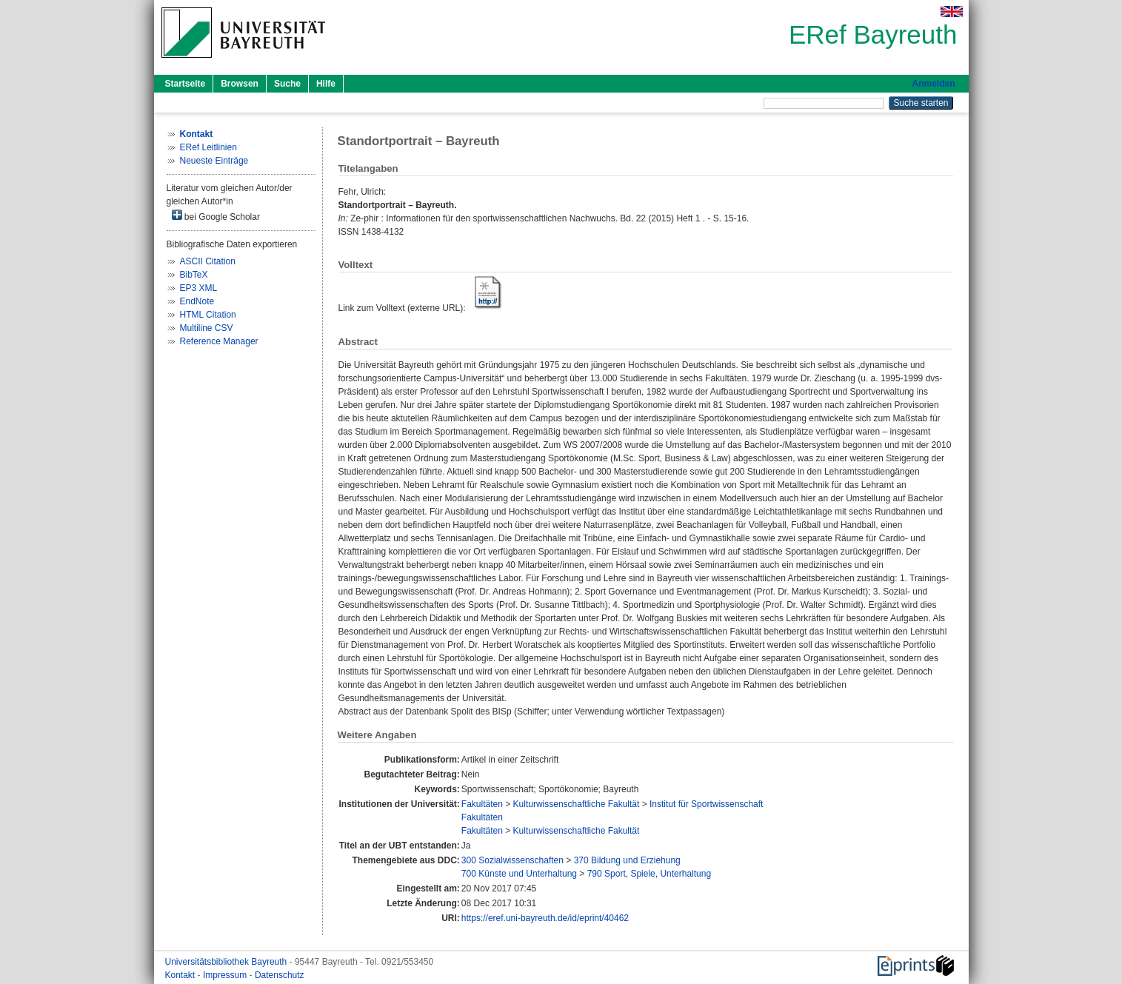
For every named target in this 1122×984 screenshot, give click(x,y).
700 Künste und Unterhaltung (519, 873)
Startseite (185, 83)
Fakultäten (482, 804)
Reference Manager (219, 341)
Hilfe (325, 83)
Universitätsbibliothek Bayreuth (227, 962)
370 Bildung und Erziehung (627, 860)
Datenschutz (279, 975)
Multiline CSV (206, 328)
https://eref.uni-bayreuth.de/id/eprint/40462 (545, 918)
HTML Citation (208, 314)
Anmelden (933, 83)
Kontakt (181, 975)
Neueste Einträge (214, 160)
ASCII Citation (208, 261)
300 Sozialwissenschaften (512, 860)
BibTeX (194, 275)
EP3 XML (199, 288)
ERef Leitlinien (208, 147)
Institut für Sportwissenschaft (706, 804)
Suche (287, 83)
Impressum (226, 975)
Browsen (239, 83)
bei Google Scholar (216, 216)
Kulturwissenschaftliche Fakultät (576, 804)
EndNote (197, 301)
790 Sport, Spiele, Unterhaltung (649, 873)
